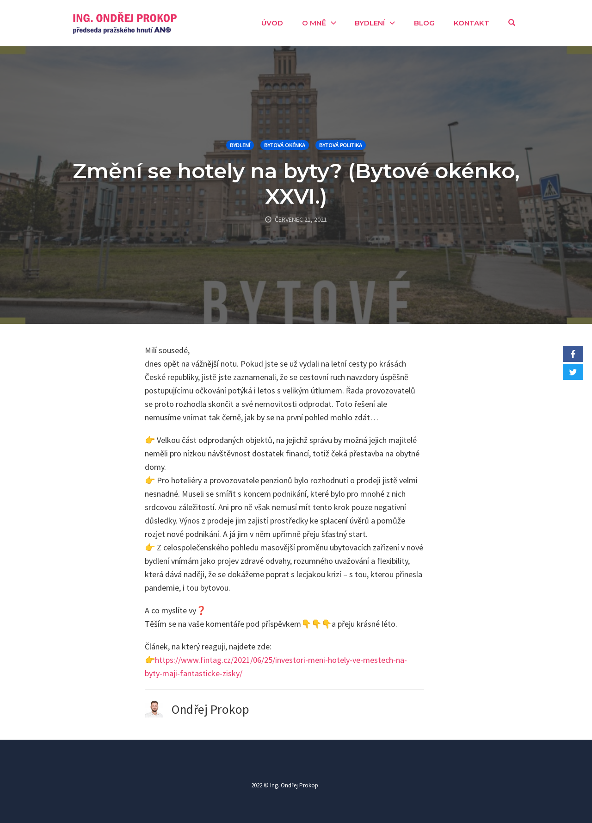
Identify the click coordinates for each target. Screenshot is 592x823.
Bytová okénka (284, 145)
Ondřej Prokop (211, 709)
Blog (424, 23)
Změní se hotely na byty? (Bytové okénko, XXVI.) (296, 183)
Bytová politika (340, 145)
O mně (314, 23)
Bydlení (370, 23)
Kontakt (471, 23)
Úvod (272, 23)
